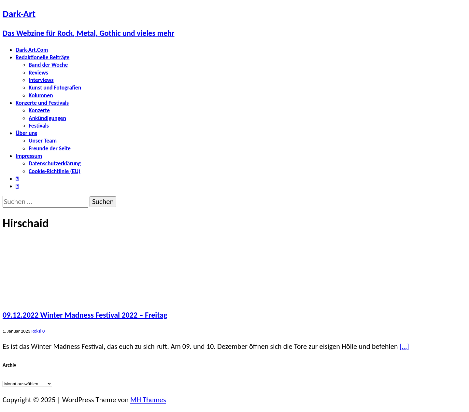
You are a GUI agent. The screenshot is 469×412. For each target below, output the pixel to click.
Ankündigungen (47, 118)
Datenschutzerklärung (55, 163)
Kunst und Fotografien (55, 87)
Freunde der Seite (50, 148)
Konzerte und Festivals (42, 102)
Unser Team (43, 140)
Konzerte (39, 110)
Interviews (41, 80)
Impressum (29, 155)
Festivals (39, 125)
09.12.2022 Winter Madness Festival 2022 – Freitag (85, 315)
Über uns (26, 133)
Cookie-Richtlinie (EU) (54, 171)
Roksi (36, 331)
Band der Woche (48, 64)
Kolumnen (41, 95)
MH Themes (148, 399)
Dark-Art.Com (32, 49)
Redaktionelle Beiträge (42, 57)
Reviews (38, 72)
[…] (404, 346)
